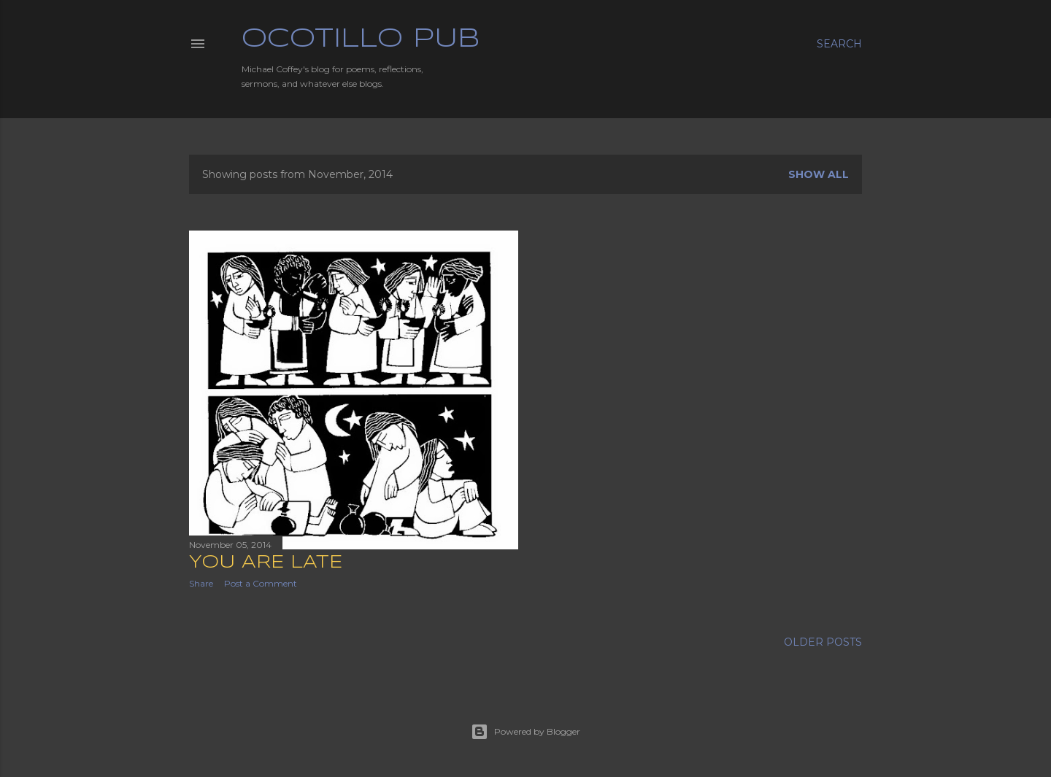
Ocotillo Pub (361, 39)
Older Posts (823, 642)
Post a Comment (260, 583)
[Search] (839, 43)
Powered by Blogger (525, 732)
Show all (818, 174)
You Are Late (265, 562)
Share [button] (201, 583)
